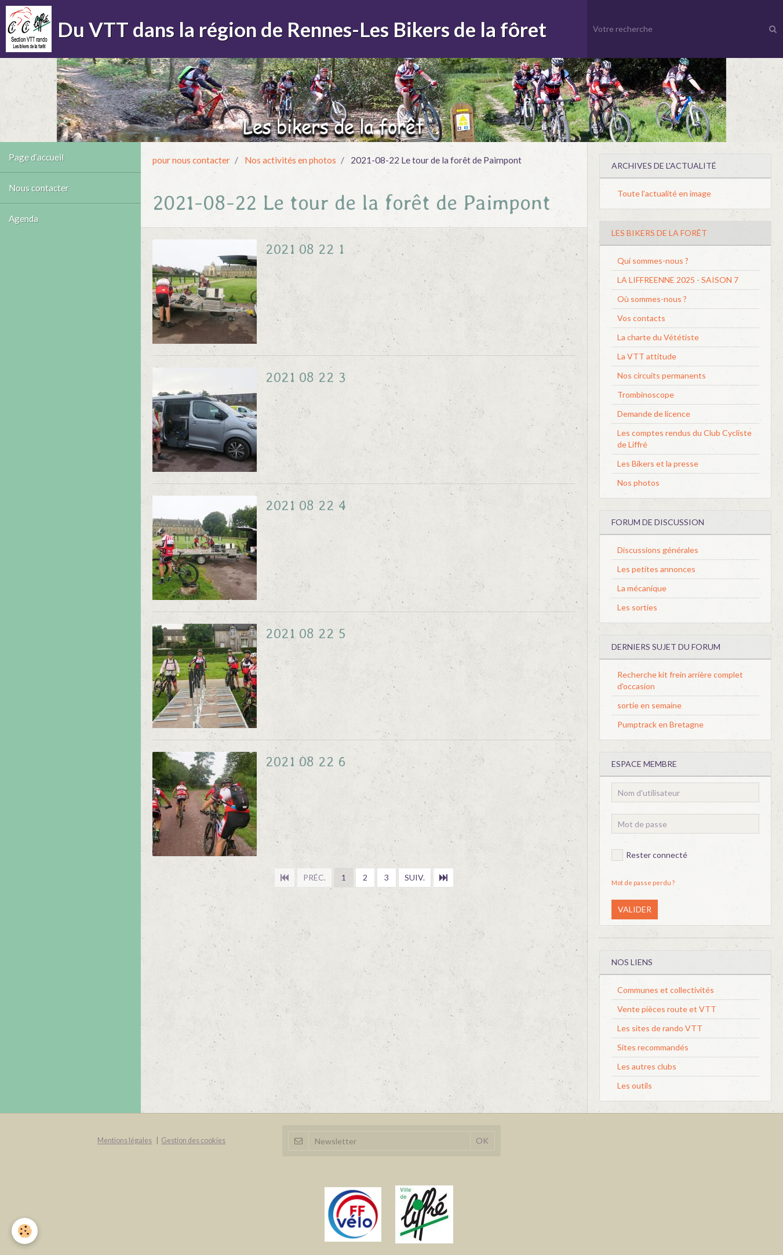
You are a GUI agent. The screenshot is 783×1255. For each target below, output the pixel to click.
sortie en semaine (649, 705)
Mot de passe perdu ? (643, 882)
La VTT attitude (646, 356)
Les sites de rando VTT (659, 1028)
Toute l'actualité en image (664, 193)
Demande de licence (653, 414)
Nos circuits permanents (661, 375)
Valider (634, 909)
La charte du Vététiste (658, 337)
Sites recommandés (653, 1047)
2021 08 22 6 (305, 761)
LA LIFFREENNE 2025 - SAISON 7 (677, 280)
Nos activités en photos (290, 160)
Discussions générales (657, 550)
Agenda (23, 218)
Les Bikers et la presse (657, 463)
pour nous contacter (191, 160)
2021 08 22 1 (304, 249)
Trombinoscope (645, 394)
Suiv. (415, 877)
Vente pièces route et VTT (666, 1009)
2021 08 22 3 (305, 377)
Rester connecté (649, 855)
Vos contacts (641, 318)
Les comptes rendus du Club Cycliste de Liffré (684, 438)
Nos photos (638, 483)
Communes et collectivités (665, 990)
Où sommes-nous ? (652, 299)
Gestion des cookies (193, 1140)
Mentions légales (124, 1140)
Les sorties (637, 607)
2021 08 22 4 (306, 505)
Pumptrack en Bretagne (660, 724)
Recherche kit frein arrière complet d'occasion (680, 680)
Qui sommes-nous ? (653, 260)
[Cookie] (25, 1231)
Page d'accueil (36, 157)
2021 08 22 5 (305, 633)
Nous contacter (39, 188)
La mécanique (642, 588)
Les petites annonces (656, 569)
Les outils (634, 1085)
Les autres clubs (646, 1066)
